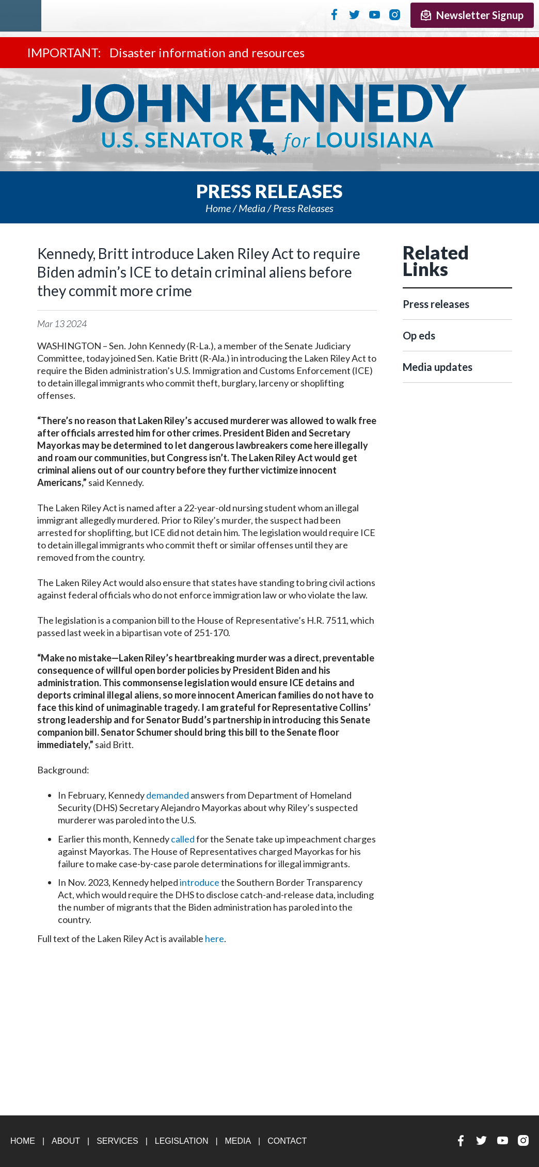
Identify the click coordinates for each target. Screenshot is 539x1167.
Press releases (303, 208)
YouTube (374, 14)
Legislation (182, 1141)
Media (252, 208)
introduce (199, 882)
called (183, 839)
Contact (287, 1141)
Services (117, 1141)
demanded (167, 795)
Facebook (334, 14)
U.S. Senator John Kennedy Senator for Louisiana (269, 120)
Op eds (419, 335)
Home (218, 208)
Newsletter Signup (472, 15)
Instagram (394, 14)
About (66, 1141)
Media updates (437, 367)
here (214, 938)
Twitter (354, 14)
